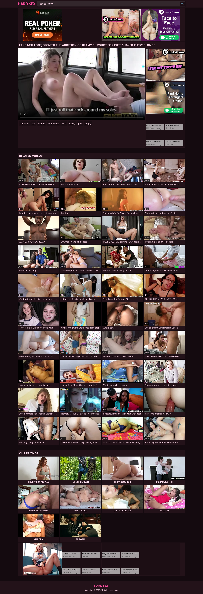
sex (33, 123)
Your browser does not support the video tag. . (81, 84)
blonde (41, 123)
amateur (24, 123)
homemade (53, 123)
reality (72, 123)
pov (80, 123)
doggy (88, 123)
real (64, 123)
